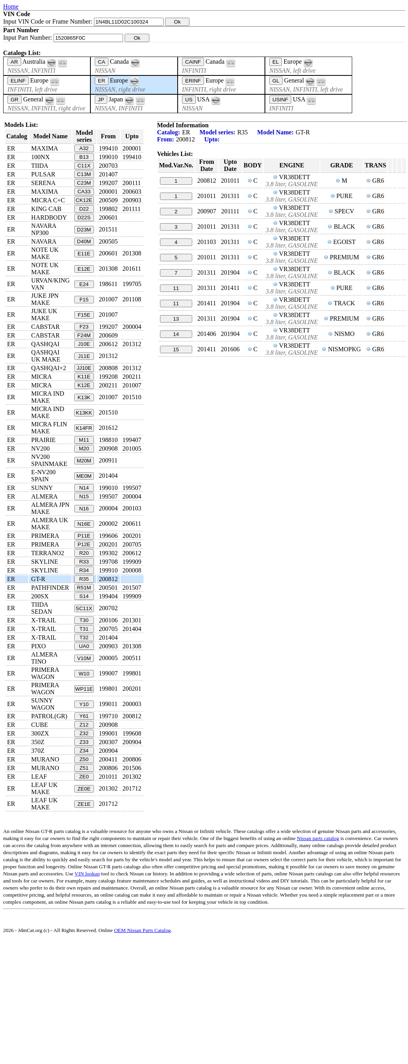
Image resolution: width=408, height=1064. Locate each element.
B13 (84, 157)
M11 (84, 440)
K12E (83, 385)
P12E (83, 544)
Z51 (83, 768)
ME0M (84, 476)
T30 (83, 620)
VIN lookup (87, 874)
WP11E (84, 689)
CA (101, 62)
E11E (83, 254)
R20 (83, 553)
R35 (83, 579)
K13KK (84, 413)
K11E (83, 377)
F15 (83, 300)
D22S (83, 217)
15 (176, 349)
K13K (83, 397)
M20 (84, 448)
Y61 (84, 716)
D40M (84, 241)
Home (10, 6)
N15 (83, 496)
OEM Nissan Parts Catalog (142, 930)
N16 (83, 509)
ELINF (18, 81)
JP (101, 100)
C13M (84, 174)
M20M (84, 461)
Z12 (83, 725)
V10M (84, 658)
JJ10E (84, 368)
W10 (84, 674)
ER (101, 81)
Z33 (83, 742)
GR (14, 100)
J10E (84, 344)
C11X (83, 166)
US (189, 100)
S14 (84, 596)
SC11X (84, 608)
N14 (83, 488)
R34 (83, 570)
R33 (83, 562)
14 (176, 334)
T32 (83, 637)
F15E (84, 315)
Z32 (83, 733)
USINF (280, 100)
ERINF (193, 81)
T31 (83, 629)
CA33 (83, 191)
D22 (83, 209)
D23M (84, 230)
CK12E (84, 200)
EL (275, 62)
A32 (84, 148)
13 (176, 319)
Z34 (83, 751)
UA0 (84, 646)
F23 (83, 327)
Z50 (83, 759)
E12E (83, 269)
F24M (84, 335)
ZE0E (83, 789)
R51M (84, 588)
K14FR (84, 428)
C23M (84, 183)
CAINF (193, 62)
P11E (83, 536)
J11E (84, 356)
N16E (83, 524)
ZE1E (83, 804)
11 (176, 288)
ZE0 (83, 777)
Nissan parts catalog (318, 838)
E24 (84, 284)
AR (14, 62)
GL (275, 81)
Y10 (84, 704)
